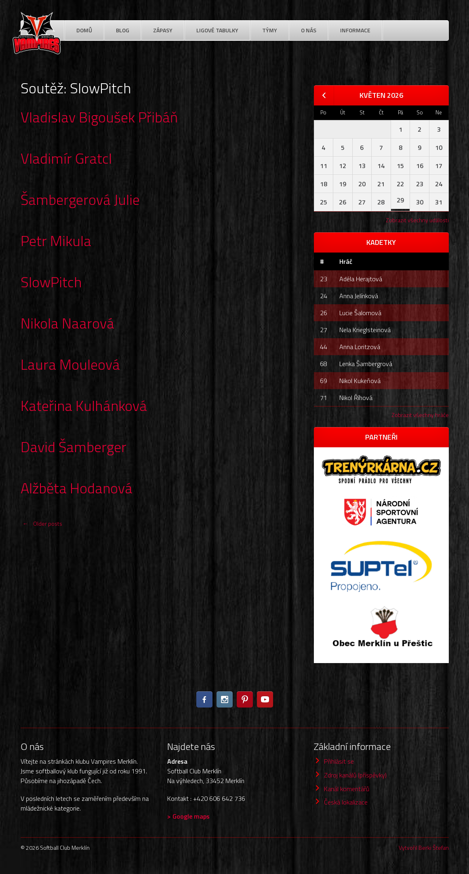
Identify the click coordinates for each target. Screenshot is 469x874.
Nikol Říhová (355, 397)
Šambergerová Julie (80, 199)
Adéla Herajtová (360, 279)
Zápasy (162, 30)
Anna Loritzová (359, 347)
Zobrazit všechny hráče (420, 415)
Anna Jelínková (358, 296)
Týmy (269, 30)
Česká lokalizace (346, 802)
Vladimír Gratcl (66, 158)
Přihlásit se (339, 761)
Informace (355, 30)
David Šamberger (73, 447)
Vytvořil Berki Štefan (424, 847)
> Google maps (188, 816)
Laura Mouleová (70, 364)
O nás (308, 30)
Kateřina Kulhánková (84, 405)
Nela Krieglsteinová (365, 330)
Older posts (41, 523)
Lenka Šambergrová (365, 364)
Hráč (345, 261)
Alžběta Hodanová (76, 488)
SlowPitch (51, 282)
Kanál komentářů (346, 789)
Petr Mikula (56, 241)
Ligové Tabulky (217, 30)
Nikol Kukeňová (360, 380)
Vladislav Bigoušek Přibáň (99, 117)
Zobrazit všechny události (417, 220)
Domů (84, 30)
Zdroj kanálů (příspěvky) (355, 775)
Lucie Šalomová (360, 313)
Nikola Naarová (67, 323)
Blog (122, 30)
